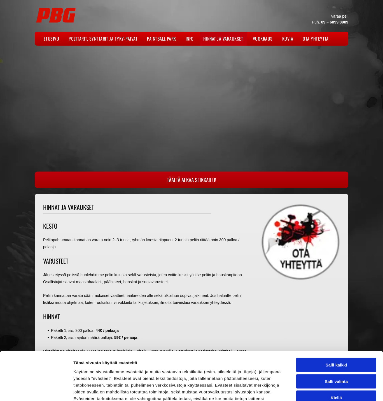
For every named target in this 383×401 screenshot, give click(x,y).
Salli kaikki (336, 320)
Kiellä (336, 353)
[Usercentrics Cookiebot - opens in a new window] (36, 390)
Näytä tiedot (299, 390)
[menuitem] (52, 39)
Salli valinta (336, 337)
